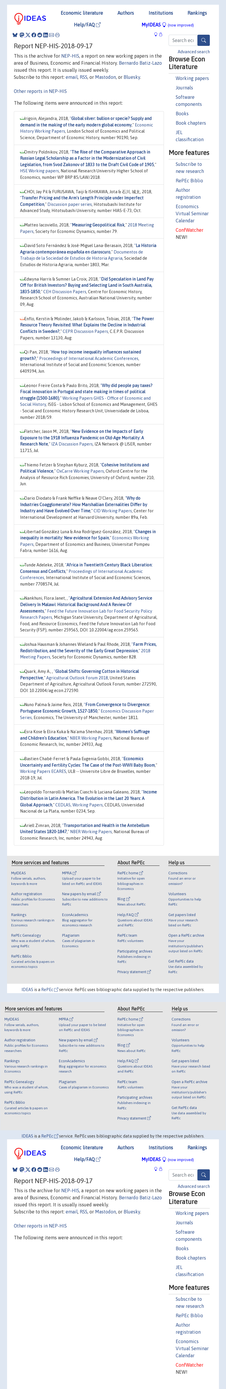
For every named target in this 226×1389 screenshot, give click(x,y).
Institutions (161, 13)
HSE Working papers (39, 171)
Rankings (197, 13)
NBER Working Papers (91, 738)
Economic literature (82, 13)
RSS (83, 77)
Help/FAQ (87, 24)
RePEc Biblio (189, 180)
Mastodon (105, 77)
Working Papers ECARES (43, 771)
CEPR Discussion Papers (85, 331)
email (72, 77)
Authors (125, 13)
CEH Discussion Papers (64, 291)
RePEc (49, 989)
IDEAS (27, 989)
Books (182, 113)
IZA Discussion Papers (72, 444)
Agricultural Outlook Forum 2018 (77, 678)
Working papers (192, 78)
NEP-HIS (70, 56)
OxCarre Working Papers (80, 471)
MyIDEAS (168, 24)
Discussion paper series (69, 204)
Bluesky (132, 77)
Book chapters (191, 123)
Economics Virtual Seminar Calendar (192, 213)
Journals (184, 87)
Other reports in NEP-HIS (40, 91)
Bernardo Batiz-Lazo (140, 63)
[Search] (203, 40)
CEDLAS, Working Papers (79, 805)
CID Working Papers (113, 510)
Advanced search (194, 51)
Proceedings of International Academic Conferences (88, 358)
